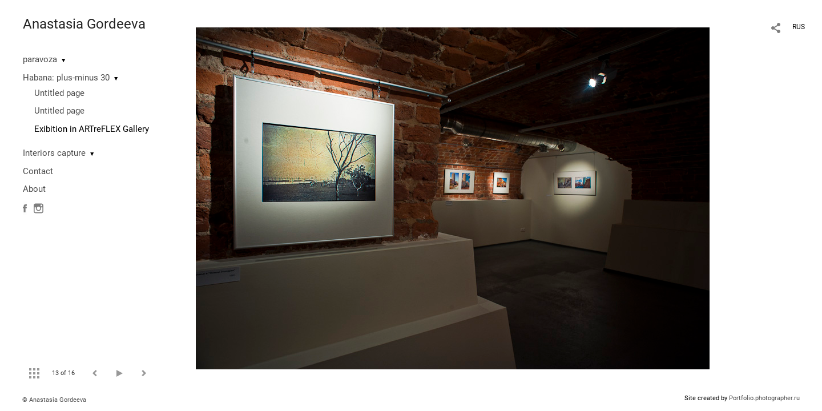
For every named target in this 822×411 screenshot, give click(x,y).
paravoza (40, 59)
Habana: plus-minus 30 (66, 77)
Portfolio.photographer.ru (764, 398)
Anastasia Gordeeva (84, 24)
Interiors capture (54, 153)
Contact (38, 171)
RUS (798, 27)
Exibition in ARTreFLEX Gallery (91, 129)
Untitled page (59, 93)
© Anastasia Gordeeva (54, 400)
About (34, 189)
